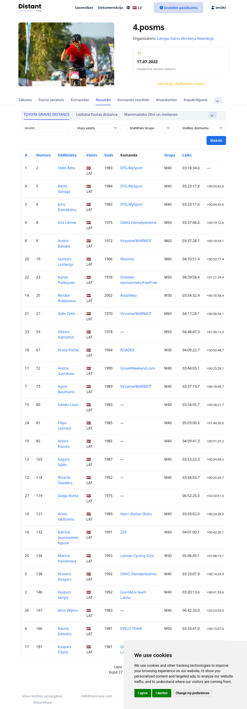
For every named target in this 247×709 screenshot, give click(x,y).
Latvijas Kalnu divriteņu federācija (185, 38)
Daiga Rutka (68, 495)
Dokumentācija (110, 7)
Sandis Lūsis (68, 404)
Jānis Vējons (68, 610)
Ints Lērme (67, 222)
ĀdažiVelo (128, 295)
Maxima (127, 258)
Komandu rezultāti (133, 99)
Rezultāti (103, 99)
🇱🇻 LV (134, 7)
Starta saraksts (51, 99)
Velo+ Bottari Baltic (136, 513)
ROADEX (127, 350)
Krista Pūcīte (68, 350)
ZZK (123, 532)
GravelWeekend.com (137, 368)
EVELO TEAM (131, 628)
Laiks (187, 155)
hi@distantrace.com (96, 696)
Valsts (92, 155)
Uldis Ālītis (66, 167)
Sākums (25, 99)
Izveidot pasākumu (179, 7)
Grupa (169, 155)
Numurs (43, 155)
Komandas (80, 99)
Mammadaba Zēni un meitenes (151, 114)
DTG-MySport (131, 167)
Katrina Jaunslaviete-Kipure (68, 537)
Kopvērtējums (195, 99)
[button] (218, 100)
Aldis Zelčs (66, 313)
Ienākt (218, 7)
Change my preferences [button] (192, 693)
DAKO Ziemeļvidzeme (138, 222)
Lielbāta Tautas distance (96, 114)
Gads (108, 155)
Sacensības (84, 7)
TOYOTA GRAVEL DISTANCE (47, 114)
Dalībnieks (67, 155)
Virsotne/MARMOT (135, 240)
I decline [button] (162, 693)
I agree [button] (143, 693)
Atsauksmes (166, 99)
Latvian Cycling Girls (137, 555)
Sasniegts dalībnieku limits (180, 83)
